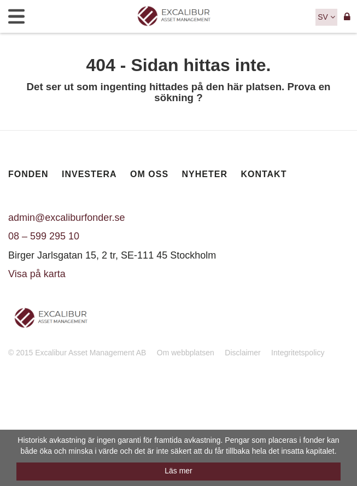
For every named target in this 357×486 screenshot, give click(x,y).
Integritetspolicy (297, 352)
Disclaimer (242, 352)
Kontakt (263, 174)
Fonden (28, 174)
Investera (89, 174)
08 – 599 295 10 (43, 236)
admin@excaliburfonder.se (66, 217)
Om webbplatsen (185, 352)
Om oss (149, 174)
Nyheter (204, 174)
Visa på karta (37, 273)
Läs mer (178, 470)
